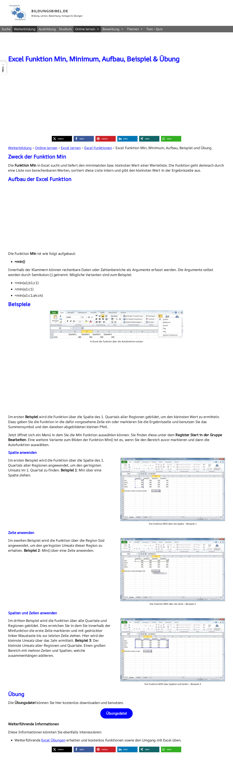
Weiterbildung (24, 29)
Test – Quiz (154, 29)
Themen (135, 29)
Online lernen (87, 29)
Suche (6, 29)
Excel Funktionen (98, 147)
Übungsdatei (116, 713)
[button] (62, 139)
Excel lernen (71, 147)
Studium (65, 29)
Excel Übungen (53, 740)
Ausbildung (47, 29)
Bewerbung (113, 29)
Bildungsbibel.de (49, 11)
